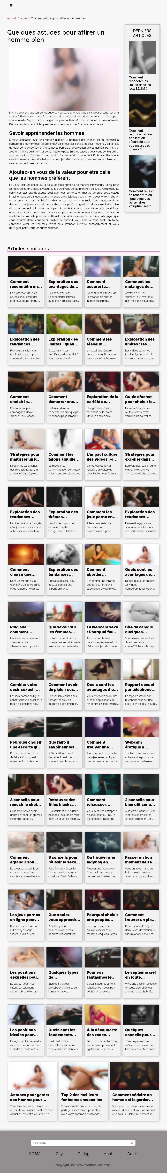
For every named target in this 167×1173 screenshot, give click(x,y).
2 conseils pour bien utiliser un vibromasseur (139, 805)
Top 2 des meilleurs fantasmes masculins (81, 1097)
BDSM (34, 1153)
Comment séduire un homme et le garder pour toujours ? (132, 1100)
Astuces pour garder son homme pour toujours (29, 1100)
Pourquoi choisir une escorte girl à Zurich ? (26, 747)
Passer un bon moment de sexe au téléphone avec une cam (140, 864)
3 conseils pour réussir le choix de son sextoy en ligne (24, 807)
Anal (108, 1153)
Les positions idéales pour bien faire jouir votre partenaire (25, 1037)
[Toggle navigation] (11, 5)
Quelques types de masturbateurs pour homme (63, 979)
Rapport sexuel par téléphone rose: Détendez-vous (140, 692)
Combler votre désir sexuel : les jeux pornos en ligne (24, 692)
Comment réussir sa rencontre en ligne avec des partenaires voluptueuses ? (141, 198)
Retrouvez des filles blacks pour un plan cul (63, 805)
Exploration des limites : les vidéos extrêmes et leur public (141, 346)
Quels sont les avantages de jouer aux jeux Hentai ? (138, 576)
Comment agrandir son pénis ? (22, 862)
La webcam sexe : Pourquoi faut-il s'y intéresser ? (102, 634)
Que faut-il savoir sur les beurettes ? (61, 747)
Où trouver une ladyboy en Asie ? (101, 862)
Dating (83, 1153)
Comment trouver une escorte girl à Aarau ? (99, 749)
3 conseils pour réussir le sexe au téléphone (63, 862)
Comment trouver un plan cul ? (139, 920)
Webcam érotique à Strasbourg (135, 747)
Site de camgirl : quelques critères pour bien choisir (140, 634)
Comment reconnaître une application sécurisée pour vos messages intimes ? (140, 140)
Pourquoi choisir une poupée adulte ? (102, 920)
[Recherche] (83, 1143)
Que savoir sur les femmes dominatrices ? (62, 632)
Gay (59, 1153)
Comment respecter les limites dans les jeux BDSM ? (140, 83)
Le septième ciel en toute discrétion (140, 977)
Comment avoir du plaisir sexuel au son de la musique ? (64, 692)
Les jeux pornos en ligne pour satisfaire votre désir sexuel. (25, 922)
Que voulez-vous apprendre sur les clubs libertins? (63, 922)
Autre (23, 18)
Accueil (11, 18)
